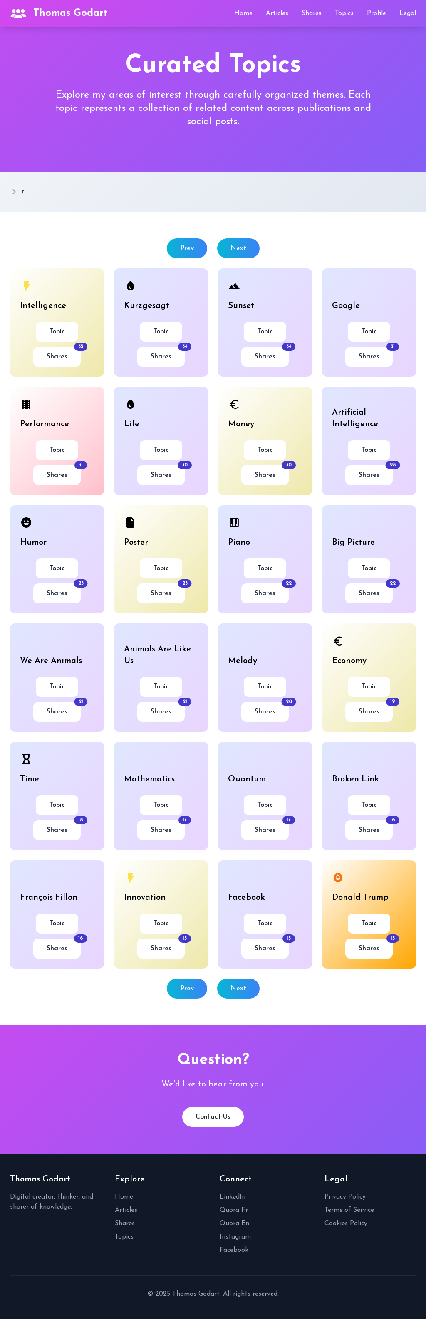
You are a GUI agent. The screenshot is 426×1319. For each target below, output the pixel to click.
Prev (187, 248)
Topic (57, 331)
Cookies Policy (345, 1223)
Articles (277, 13)
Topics (344, 13)
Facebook (234, 1250)
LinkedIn (232, 1197)
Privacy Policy (345, 1197)
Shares (312, 13)
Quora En (234, 1223)
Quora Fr (234, 1210)
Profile (376, 13)
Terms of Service (349, 1210)
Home (243, 13)
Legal (407, 13)
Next (238, 248)
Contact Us (213, 1117)
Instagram (235, 1237)
